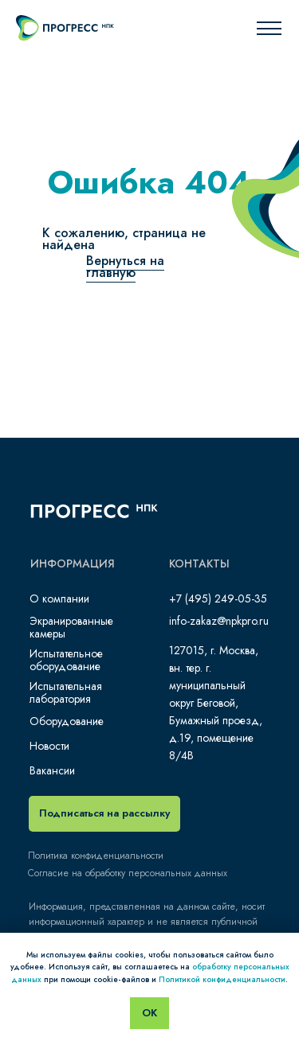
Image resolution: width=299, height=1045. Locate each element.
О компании (59, 598)
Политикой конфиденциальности (222, 979)
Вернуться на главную (125, 267)
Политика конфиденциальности (95, 855)
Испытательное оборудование (66, 659)
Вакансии (52, 770)
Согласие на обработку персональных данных (127, 873)
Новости (49, 746)
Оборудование (67, 721)
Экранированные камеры (71, 627)
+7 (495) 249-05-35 (218, 598)
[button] (104, 814)
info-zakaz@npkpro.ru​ (219, 621)
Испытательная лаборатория (66, 692)
